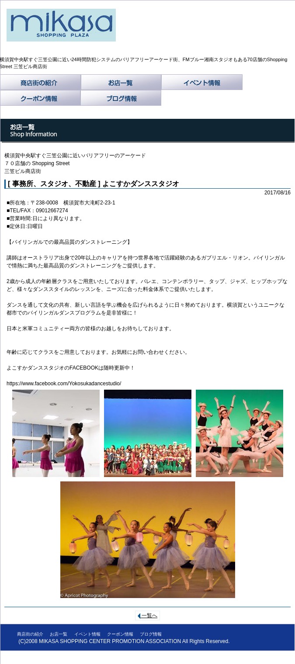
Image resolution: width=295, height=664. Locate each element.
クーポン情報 (40, 98)
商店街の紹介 (40, 82)
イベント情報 (202, 82)
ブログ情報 (120, 98)
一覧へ (147, 615)
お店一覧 (121, 82)
